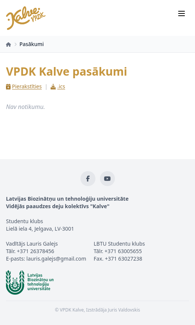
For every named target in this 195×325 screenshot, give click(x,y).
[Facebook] (87, 178)
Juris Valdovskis (124, 310)
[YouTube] (107, 178)
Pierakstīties (24, 86)
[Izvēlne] (181, 13)
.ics (58, 86)
